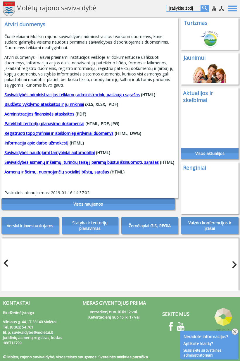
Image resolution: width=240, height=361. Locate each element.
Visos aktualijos (210, 153)
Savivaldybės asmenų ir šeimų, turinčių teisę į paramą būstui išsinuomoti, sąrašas (81, 162)
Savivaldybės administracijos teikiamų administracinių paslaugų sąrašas (72, 94)
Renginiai (194, 167)
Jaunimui (195, 57)
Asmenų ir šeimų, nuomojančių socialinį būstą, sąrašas (56, 172)
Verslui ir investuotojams (30, 225)
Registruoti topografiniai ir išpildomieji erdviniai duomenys (58, 133)
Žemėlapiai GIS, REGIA (150, 225)
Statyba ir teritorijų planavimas (90, 225)
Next (233, 263)
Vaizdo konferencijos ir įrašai (209, 225)
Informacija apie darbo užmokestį (36, 143)
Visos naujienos (88, 204)
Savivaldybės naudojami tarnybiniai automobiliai (49, 152)
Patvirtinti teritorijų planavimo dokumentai (44, 123)
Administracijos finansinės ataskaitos (39, 114)
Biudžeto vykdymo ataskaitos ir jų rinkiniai (44, 104)
